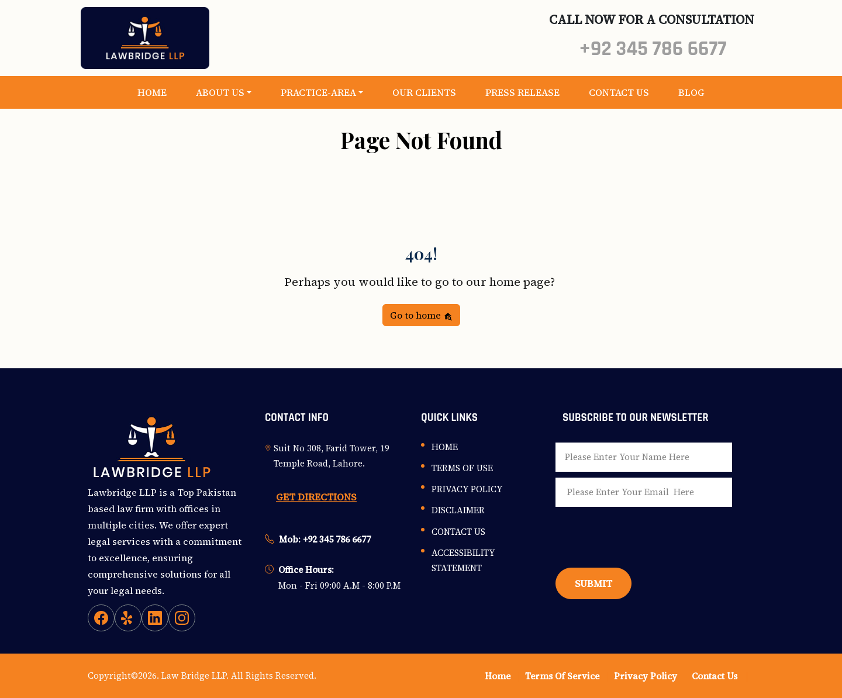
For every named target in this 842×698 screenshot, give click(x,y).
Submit (593, 583)
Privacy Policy (467, 489)
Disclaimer (458, 510)
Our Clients (424, 92)
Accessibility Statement (463, 560)
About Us (220, 92)
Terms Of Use (462, 468)
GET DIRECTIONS (316, 496)
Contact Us (619, 92)
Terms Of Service (562, 676)
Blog (691, 92)
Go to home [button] (421, 315)
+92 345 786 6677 (652, 49)
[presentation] (644, 534)
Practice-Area (318, 92)
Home (152, 92)
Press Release (522, 92)
